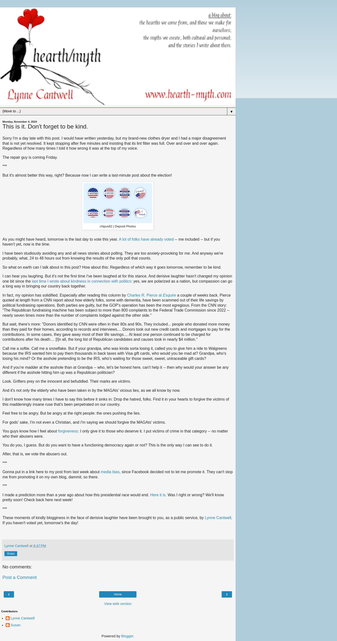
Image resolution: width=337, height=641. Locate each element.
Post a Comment (19, 577)
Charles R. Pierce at (145, 295)
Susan (16, 625)
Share (11, 553)
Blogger (127, 636)
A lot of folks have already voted (146, 239)
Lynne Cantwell (218, 518)
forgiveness (68, 431)
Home (118, 594)
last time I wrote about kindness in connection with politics (81, 281)
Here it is (157, 495)
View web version (118, 604)
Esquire (169, 295)
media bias (110, 472)
